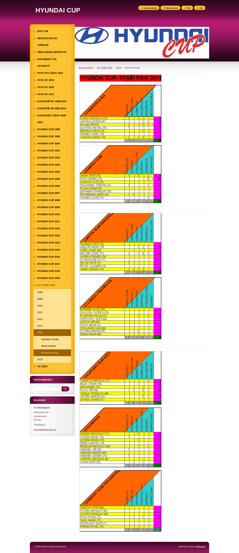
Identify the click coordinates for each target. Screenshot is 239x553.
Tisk (201, 8)
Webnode (200, 546)
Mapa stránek (172, 8)
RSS (189, 8)
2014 (118, 68)
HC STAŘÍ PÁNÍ (104, 68)
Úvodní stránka (85, 68)
